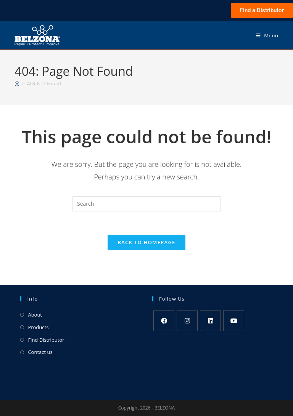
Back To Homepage (146, 242)
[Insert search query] (146, 203)
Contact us (40, 352)
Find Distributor (46, 339)
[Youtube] (233, 320)
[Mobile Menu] (267, 35)
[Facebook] (163, 320)
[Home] (16, 83)
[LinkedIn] (210, 320)
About (35, 314)
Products (38, 327)
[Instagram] (187, 320)
